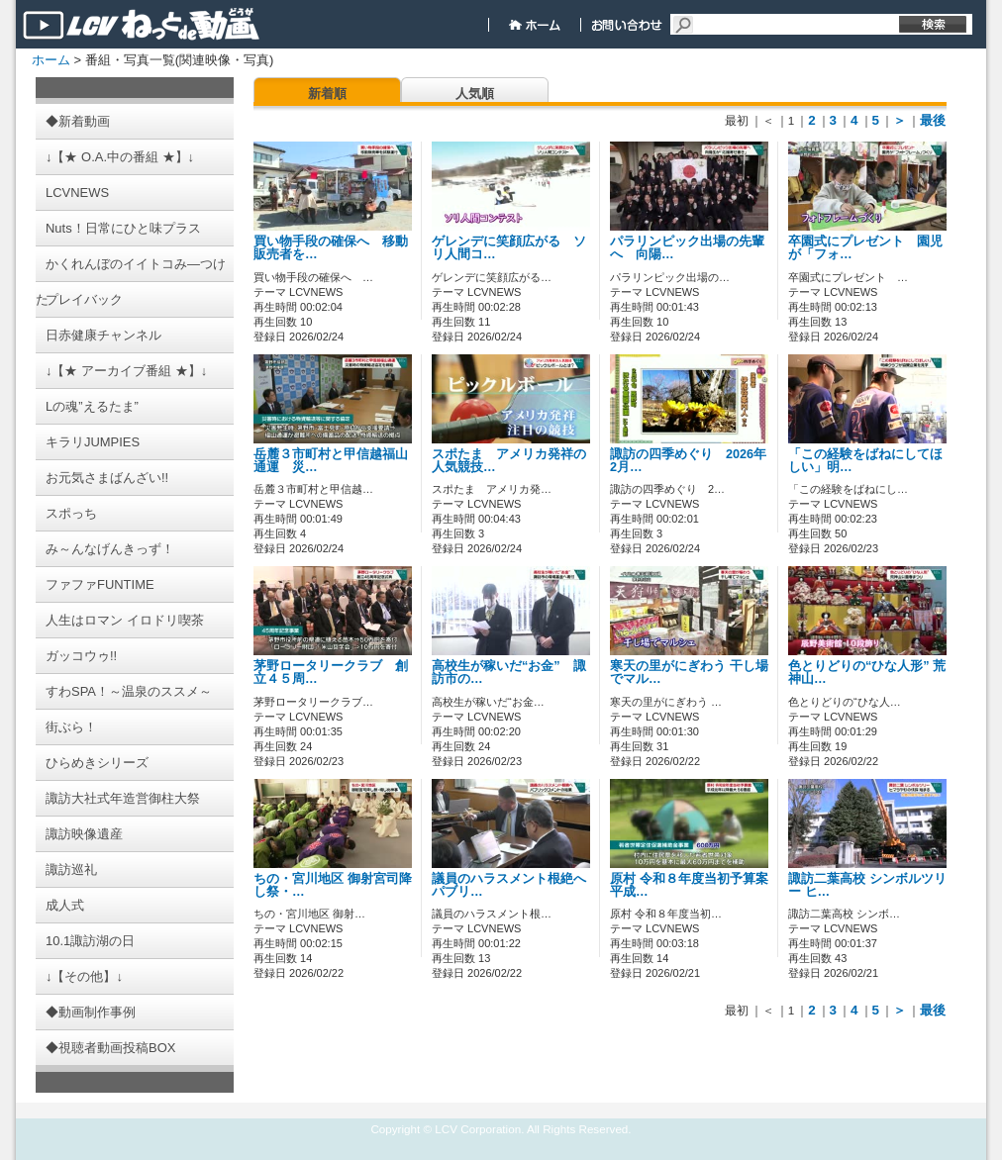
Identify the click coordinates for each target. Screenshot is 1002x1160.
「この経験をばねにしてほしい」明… (865, 460)
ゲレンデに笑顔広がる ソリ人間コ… (509, 248)
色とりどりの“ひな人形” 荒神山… (867, 672)
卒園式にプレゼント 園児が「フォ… (865, 248)
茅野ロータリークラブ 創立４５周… (330, 672)
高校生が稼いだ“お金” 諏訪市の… (509, 672)
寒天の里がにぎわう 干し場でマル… (689, 672)
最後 (933, 120)
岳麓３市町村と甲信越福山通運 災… (330, 460)
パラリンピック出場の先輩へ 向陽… (687, 248)
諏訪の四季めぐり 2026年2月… (688, 460)
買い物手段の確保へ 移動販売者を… (330, 248)
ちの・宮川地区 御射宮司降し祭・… (332, 885)
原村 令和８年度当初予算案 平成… (689, 885)
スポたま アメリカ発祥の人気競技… (509, 460)
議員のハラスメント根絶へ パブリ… (509, 885)
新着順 (327, 93)
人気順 (474, 93)
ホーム (51, 59)
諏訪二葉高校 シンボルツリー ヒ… (867, 885)
